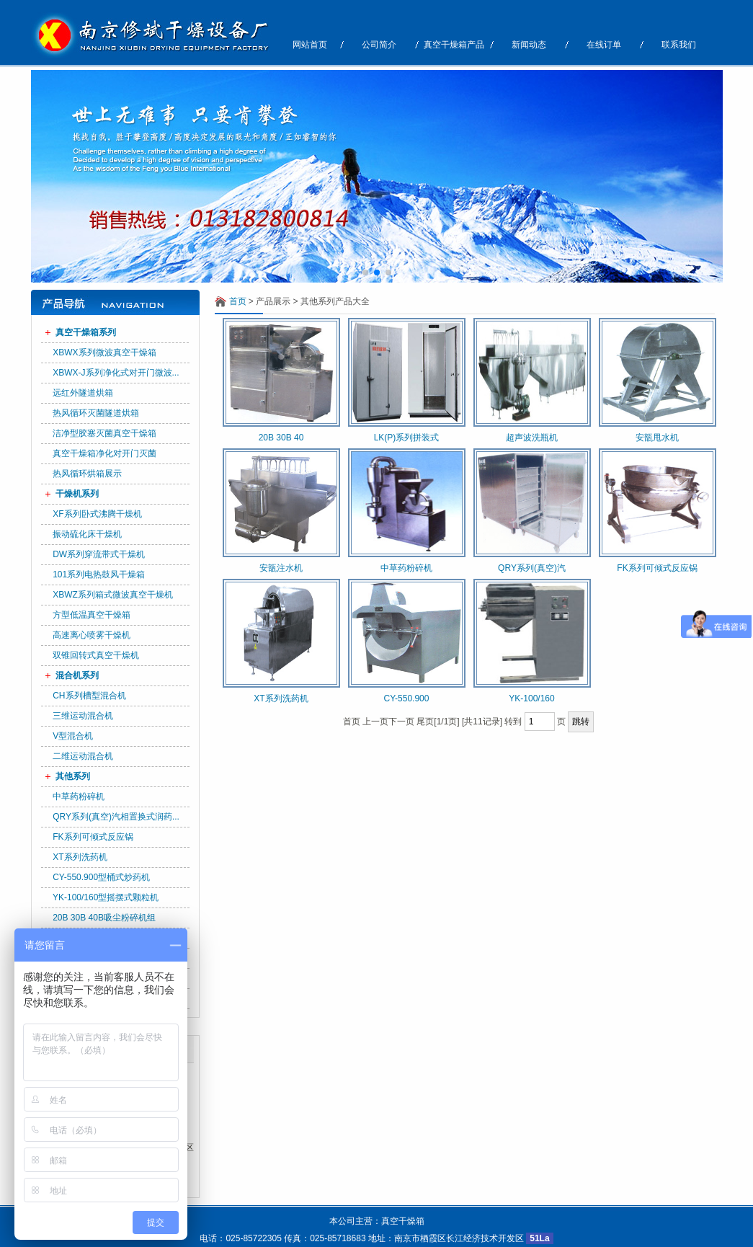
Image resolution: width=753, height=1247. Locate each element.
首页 (237, 301)
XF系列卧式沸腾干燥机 (97, 514)
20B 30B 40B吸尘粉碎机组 (104, 918)
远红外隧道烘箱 (83, 393)
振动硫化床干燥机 (87, 534)
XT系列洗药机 (80, 857)
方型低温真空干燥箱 (91, 615)
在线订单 (604, 45)
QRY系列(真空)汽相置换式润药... (116, 817)
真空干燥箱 (402, 1221)
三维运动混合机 (83, 716)
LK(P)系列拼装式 (407, 437)
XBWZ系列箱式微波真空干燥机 (113, 595)
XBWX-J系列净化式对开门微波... (116, 373)
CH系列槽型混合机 (89, 696)
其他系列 (72, 776)
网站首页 (310, 45)
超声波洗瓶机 (532, 437)
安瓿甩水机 (657, 437)
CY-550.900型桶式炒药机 (101, 877)
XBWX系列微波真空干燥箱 (104, 352)
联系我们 (678, 45)
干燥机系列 (77, 494)
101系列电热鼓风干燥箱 (99, 574)
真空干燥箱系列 (85, 332)
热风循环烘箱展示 (87, 474)
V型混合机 (73, 736)
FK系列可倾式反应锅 (93, 837)
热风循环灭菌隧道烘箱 (96, 413)
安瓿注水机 (281, 568)
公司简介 (379, 45)
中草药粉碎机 (78, 796)
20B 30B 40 (281, 437)
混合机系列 (77, 675)
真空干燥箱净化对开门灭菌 (104, 453)
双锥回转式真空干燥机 (96, 655)
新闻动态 (529, 45)
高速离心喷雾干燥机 (91, 635)
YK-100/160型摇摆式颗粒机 (106, 897)
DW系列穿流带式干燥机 (99, 554)
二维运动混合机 (83, 756)
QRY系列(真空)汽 (532, 568)
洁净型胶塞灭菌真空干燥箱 (104, 433)
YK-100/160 (531, 698)
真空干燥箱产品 (454, 45)
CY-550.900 (406, 698)
